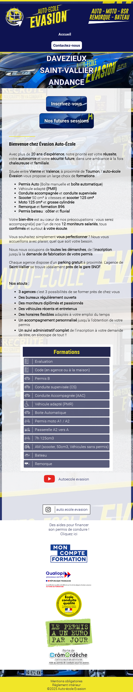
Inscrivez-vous (66, 104)
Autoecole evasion (66, 480)
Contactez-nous (66, 45)
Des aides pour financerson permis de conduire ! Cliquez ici (68, 529)
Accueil (64, 34)
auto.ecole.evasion (66, 509)
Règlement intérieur (66, 685)
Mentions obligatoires (66, 681)
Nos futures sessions (66, 121)
